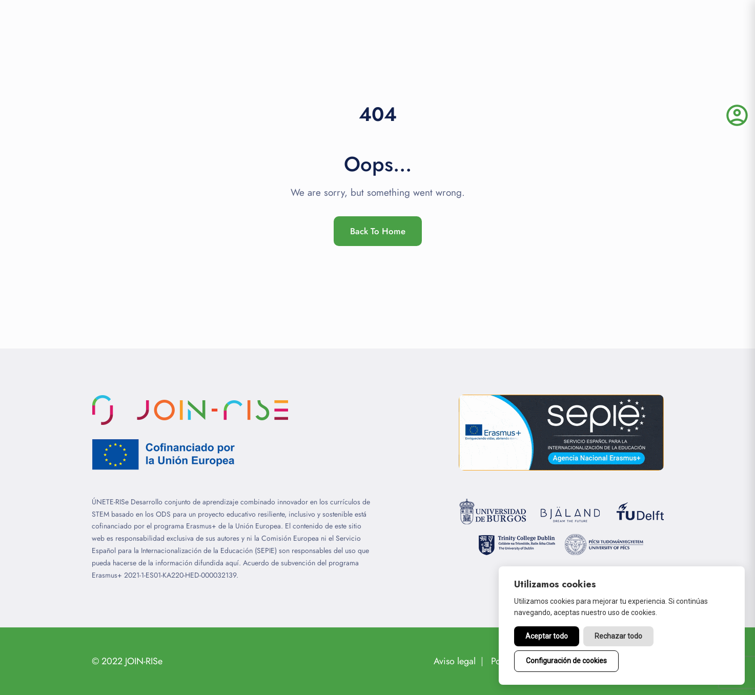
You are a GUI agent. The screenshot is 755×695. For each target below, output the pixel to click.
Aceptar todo (546, 636)
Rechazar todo (618, 636)
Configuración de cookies (566, 661)
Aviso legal (455, 661)
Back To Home (377, 231)
